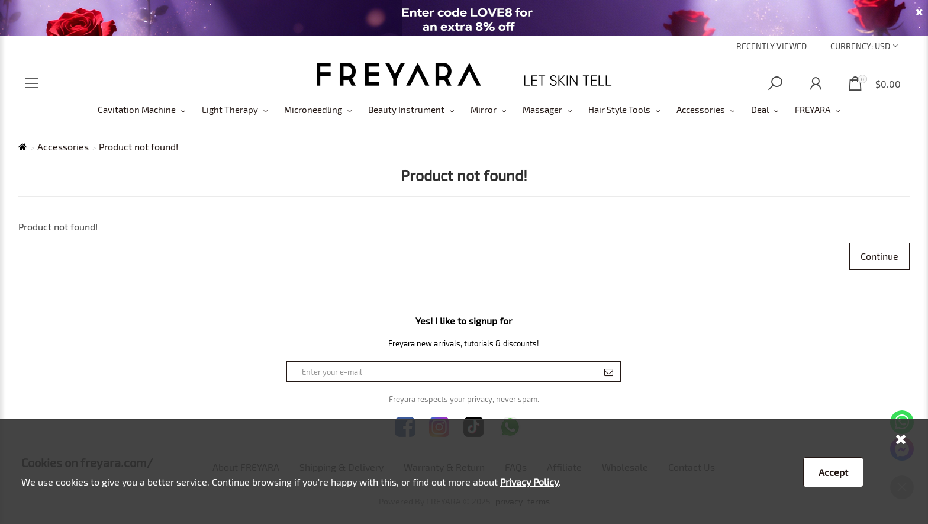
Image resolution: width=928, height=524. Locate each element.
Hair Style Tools (619, 109)
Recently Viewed (771, 46)
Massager (542, 109)
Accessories (700, 109)
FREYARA (812, 109)
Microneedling (313, 109)
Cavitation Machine (137, 109)
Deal (760, 109)
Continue (879, 256)
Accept (833, 472)
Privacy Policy (529, 481)
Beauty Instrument (406, 109)
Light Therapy (230, 109)
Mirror (484, 109)
